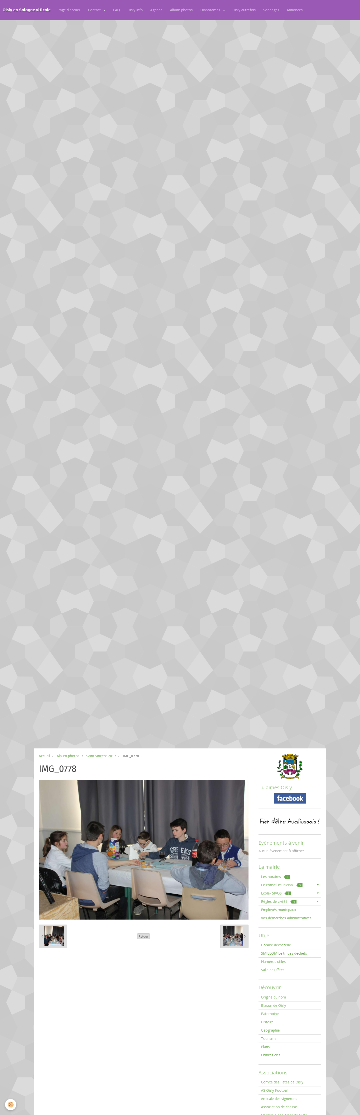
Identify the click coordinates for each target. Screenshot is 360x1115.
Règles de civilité (278, 901)
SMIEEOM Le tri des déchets (284, 953)
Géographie (270, 1030)
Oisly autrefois (244, 10)
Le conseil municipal (281, 884)
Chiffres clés (270, 1055)
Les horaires (275, 876)
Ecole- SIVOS (276, 893)
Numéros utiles (273, 961)
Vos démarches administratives (286, 918)
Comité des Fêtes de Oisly (282, 1082)
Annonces (295, 10)
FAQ (116, 10)
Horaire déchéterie (276, 945)
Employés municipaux (278, 909)
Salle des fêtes (272, 969)
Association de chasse (279, 1106)
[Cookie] (10, 1104)
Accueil (44, 755)
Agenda (156, 10)
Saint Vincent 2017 (101, 755)
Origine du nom (273, 997)
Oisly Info (135, 10)
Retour (143, 936)
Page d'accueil (69, 10)
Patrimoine (270, 1013)
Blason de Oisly (273, 1005)
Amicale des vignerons (279, 1098)
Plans (265, 1046)
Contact (95, 10)
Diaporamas (210, 10)
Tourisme (268, 1038)
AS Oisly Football (274, 1090)
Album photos (181, 10)
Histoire (267, 1022)
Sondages (271, 10)
